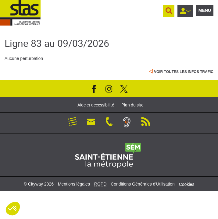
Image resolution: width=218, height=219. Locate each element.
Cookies (187, 184)
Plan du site (132, 105)
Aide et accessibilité (95, 105)
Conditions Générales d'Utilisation (143, 184)
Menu (204, 10)
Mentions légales (74, 184)
